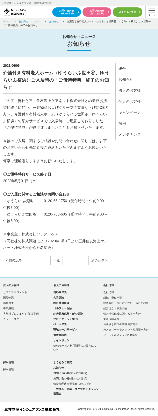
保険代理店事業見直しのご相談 (72, 383)
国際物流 (8, 297)
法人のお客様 (129, 90)
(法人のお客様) (70, 373)
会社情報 (108, 292)
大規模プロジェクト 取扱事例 (21, 313)
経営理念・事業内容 (115, 308)
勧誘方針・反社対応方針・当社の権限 (126, 303)
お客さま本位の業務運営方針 (120, 324)
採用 (122, 123)
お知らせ (125, 79)
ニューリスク (11, 319)
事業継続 (8, 308)
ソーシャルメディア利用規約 (120, 334)
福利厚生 (8, 303)
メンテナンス (129, 134)
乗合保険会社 (111, 319)
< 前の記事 (14, 260)
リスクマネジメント (15, 292)
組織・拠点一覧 (112, 297)
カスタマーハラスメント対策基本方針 (126, 329)
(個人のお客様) (70, 378)
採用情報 (8, 369)
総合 (122, 69)
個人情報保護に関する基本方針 (122, 313)
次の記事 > (99, 260)
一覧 (56, 260)
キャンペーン (129, 112)
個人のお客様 (129, 102)
